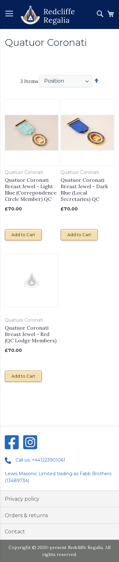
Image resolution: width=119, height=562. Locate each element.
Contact (15, 532)
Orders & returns (26, 515)
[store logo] (48, 15)
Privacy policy (22, 499)
